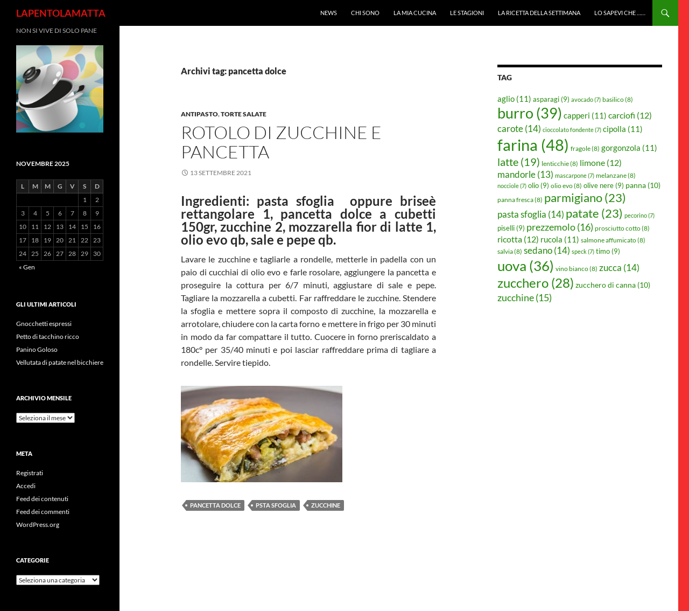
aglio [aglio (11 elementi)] (514, 98)
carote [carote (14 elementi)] (519, 128)
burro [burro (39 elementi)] (529, 113)
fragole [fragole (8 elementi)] (585, 148)
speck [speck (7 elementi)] (583, 251)
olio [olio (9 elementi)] (538, 185)
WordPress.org (37, 524)
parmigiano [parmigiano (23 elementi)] (585, 197)
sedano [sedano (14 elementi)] (547, 250)
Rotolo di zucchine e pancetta (281, 142)
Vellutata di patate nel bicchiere (59, 362)
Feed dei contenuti (42, 499)
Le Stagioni (467, 12)
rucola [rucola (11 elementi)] (559, 239)
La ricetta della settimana (539, 12)
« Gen (27, 267)
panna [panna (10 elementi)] (642, 185)
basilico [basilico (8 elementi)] (617, 99)
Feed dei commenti (42, 512)
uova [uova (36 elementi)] (525, 265)
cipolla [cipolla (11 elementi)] (623, 129)
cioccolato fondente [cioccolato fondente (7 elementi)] (572, 129)
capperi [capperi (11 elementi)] (585, 115)
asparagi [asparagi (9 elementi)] (551, 99)
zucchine (325, 505)
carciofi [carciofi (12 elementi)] (630, 115)
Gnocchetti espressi (44, 324)
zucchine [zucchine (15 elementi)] (524, 297)
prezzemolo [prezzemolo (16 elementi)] (559, 227)
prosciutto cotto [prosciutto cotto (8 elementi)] (622, 228)
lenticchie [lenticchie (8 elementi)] (560, 163)
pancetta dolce (215, 505)
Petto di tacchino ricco (47, 336)
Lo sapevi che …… (619, 12)
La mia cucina (414, 12)
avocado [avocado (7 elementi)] (586, 99)
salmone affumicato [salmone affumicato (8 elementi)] (613, 240)
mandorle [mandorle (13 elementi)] (525, 174)
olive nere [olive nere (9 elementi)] (603, 185)
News (328, 12)
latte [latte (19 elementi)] (518, 161)
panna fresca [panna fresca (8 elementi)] (520, 200)
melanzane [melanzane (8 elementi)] (616, 175)
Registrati (29, 473)
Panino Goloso (37, 349)
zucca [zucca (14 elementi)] (619, 267)
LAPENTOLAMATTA (61, 13)
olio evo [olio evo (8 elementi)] (566, 186)
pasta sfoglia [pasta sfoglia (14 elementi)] (530, 214)
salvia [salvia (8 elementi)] (509, 251)
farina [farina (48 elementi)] (533, 144)
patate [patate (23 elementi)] (594, 213)
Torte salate (243, 114)
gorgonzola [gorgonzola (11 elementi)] (629, 147)
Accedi (26, 486)
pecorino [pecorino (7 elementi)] (639, 215)
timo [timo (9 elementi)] (608, 251)
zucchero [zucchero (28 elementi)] (535, 282)
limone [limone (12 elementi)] (601, 163)
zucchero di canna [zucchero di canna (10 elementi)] (612, 284)
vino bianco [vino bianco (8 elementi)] (576, 269)
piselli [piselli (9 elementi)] (511, 228)
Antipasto (199, 114)
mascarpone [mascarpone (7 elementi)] (574, 175)
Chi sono (365, 12)
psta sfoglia (276, 505)
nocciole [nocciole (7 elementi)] (511, 185)
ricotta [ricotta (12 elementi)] (518, 239)
